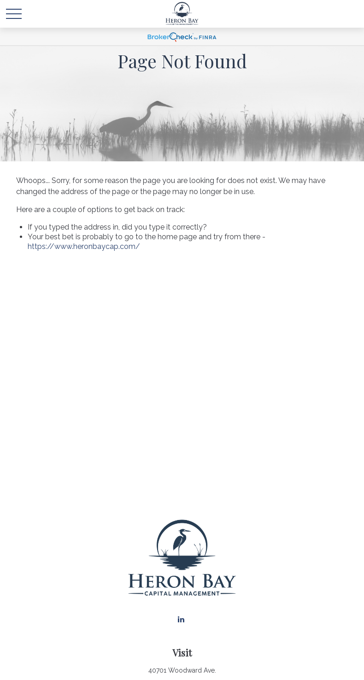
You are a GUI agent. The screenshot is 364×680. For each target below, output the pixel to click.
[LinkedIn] (181, 619)
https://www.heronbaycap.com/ (84, 246)
